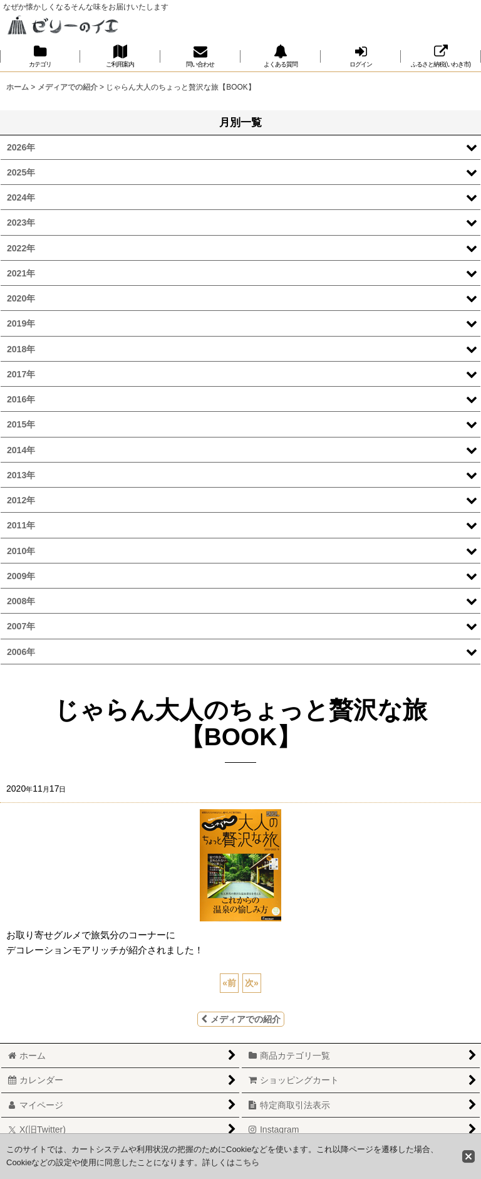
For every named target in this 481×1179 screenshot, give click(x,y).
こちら (247, 1162)
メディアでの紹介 (241, 1019)
